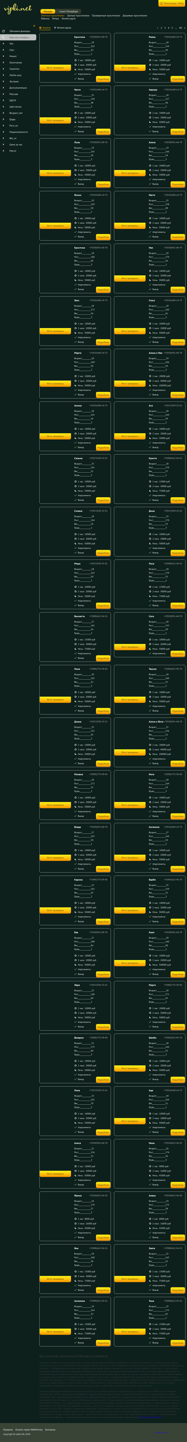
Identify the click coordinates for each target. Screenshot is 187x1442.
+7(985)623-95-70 (173, 668)
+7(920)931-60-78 (98, 36)
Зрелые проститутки (78, 15)
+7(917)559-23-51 (173, 405)
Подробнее (103, 79)
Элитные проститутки (52, 15)
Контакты (50, 1429)
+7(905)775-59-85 (98, 668)
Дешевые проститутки (135, 15)
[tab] (45, 28)
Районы (45, 18)
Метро (55, 18)
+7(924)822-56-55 (173, 1143)
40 (180, 27)
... (176, 27)
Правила (8, 1429)
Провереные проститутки (106, 15)
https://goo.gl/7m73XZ (150, 1417)
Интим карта (69, 18)
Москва (48, 11)
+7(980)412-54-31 (173, 458)
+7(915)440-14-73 (173, 36)
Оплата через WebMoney (29, 1429)
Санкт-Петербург (68, 11)
